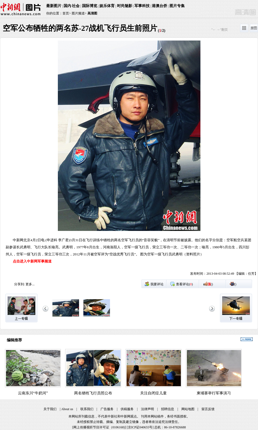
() (210, 284)
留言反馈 (208, 409)
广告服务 (107, 409)
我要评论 (156, 284)
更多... (30, 284)
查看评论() (184, 284)
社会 (76, 6)
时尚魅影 (124, 6)
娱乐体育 (107, 6)
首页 (65, 13)
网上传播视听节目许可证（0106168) (99, 427)
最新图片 (53, 6)
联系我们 (86, 409)
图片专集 (177, 6)
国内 (67, 6)
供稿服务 (127, 409)
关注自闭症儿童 (153, 393)
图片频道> (79, 13)
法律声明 (147, 409)
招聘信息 (167, 409)
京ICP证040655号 (140, 427)
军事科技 (142, 6)
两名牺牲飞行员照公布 (93, 393)
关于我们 (49, 409)
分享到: (19, 284)
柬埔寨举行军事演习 (214, 393)
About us (67, 409)
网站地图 (187, 409)
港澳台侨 (159, 6)
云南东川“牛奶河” (33, 393)
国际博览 (89, 6)
